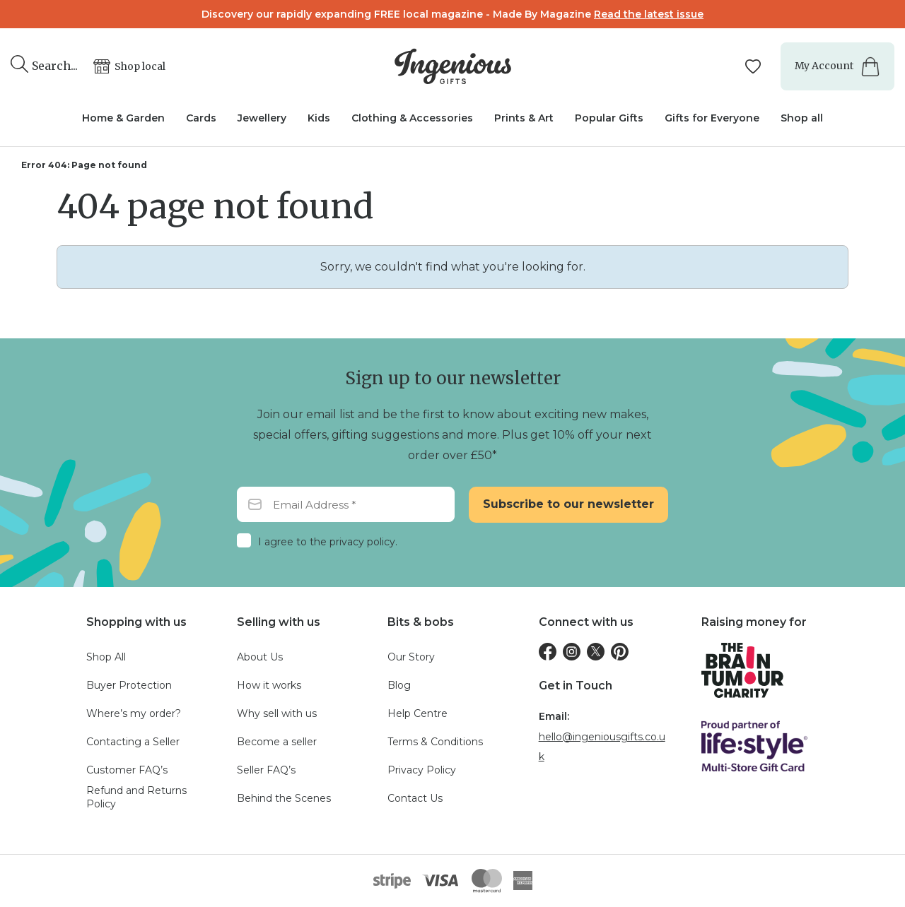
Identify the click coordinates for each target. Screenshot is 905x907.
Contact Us (415, 798)
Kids (319, 118)
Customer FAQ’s (127, 770)
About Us (260, 657)
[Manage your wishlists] (754, 66)
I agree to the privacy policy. (327, 541)
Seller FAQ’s (266, 770)
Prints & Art (524, 118)
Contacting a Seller (133, 741)
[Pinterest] (620, 651)
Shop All (106, 657)
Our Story (411, 657)
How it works (269, 685)
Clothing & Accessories (412, 118)
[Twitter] (596, 651)
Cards (201, 118)
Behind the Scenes (284, 798)
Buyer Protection (129, 685)
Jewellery (262, 118)
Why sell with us (277, 713)
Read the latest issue (648, 14)
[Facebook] (547, 651)
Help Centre (417, 713)
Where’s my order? (133, 713)
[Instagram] (571, 651)
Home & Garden (123, 118)
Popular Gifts (609, 118)
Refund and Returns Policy (136, 797)
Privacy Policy (421, 770)
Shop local (140, 66)
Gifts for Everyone (712, 118)
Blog (399, 685)
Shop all (802, 118)
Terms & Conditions (435, 741)
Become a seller (277, 741)
